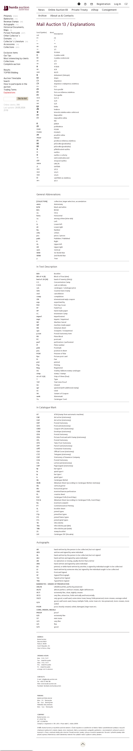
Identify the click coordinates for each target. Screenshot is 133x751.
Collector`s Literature (14, 41)
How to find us (41, 648)
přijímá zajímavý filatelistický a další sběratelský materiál (55, 734)
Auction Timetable (12, 78)
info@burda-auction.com (49, 679)
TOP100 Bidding (11, 72)
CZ (126, 4)
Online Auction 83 (58, 10)
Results (7, 70)
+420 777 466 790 (45, 681)
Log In (117, 4)
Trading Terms (10, 90)
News (41, 10)
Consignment (109, 10)
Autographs (9, 24)
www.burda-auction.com (48, 684)
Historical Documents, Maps (14, 29)
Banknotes (8, 19)
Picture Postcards (12, 33)
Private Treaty (80, 10)
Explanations (9, 92)
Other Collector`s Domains (12, 37)
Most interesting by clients (16, 58)
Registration (103, 4)
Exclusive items (11, 53)
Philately (8, 16)
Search (7, 81)
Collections (9, 47)
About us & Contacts (62, 16)
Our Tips (7, 55)
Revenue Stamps (11, 21)
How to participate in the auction (15, 85)
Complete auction (12, 64)
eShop (94, 10)
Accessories (9, 44)
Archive (42, 16)
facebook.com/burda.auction (52, 686)
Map (48, 648)
